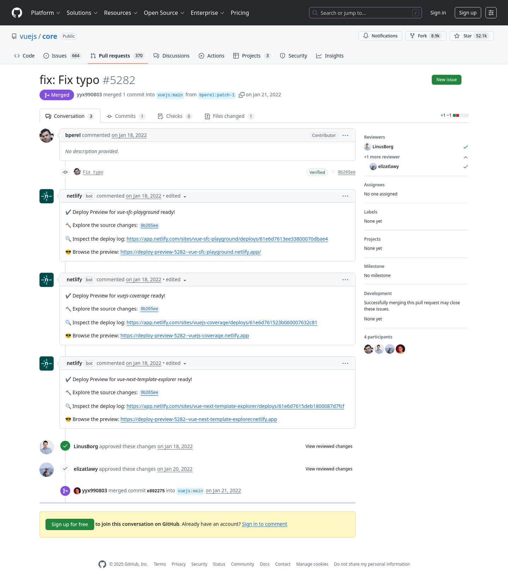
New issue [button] (446, 80)
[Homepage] (17, 13)
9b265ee (347, 172)
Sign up (468, 12)
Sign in (438, 12)
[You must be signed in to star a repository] (471, 36)
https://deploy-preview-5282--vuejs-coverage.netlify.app (184, 335)
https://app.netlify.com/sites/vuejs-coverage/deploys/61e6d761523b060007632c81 (222, 322)
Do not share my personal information (372, 564)
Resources (121, 13)
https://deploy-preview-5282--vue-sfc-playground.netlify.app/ (190, 251)
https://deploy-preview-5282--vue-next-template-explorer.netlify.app (198, 419)
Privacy (179, 564)
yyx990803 (89, 94)
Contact (282, 564)
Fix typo (93, 172)
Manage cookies (312, 564)
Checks (175, 116)
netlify (74, 195)
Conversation (70, 116)
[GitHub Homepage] (102, 564)
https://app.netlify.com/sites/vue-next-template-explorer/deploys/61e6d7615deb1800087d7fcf (235, 406)
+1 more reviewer (416, 157)
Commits (126, 116)
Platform (46, 13)
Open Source (164, 13)
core (49, 36)
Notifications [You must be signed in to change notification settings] (380, 36)
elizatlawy (86, 468)
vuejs (28, 36)
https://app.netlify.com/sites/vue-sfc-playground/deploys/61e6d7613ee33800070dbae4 (227, 238)
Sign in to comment (264, 523)
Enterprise (208, 13)
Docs (265, 564)
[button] (241, 94)
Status (219, 564)
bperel (73, 135)
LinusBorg (86, 446)
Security (199, 564)
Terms (160, 564)
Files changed (230, 116)
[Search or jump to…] (365, 12)
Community (242, 564)
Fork (426, 36)
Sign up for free (70, 524)
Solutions (82, 13)
